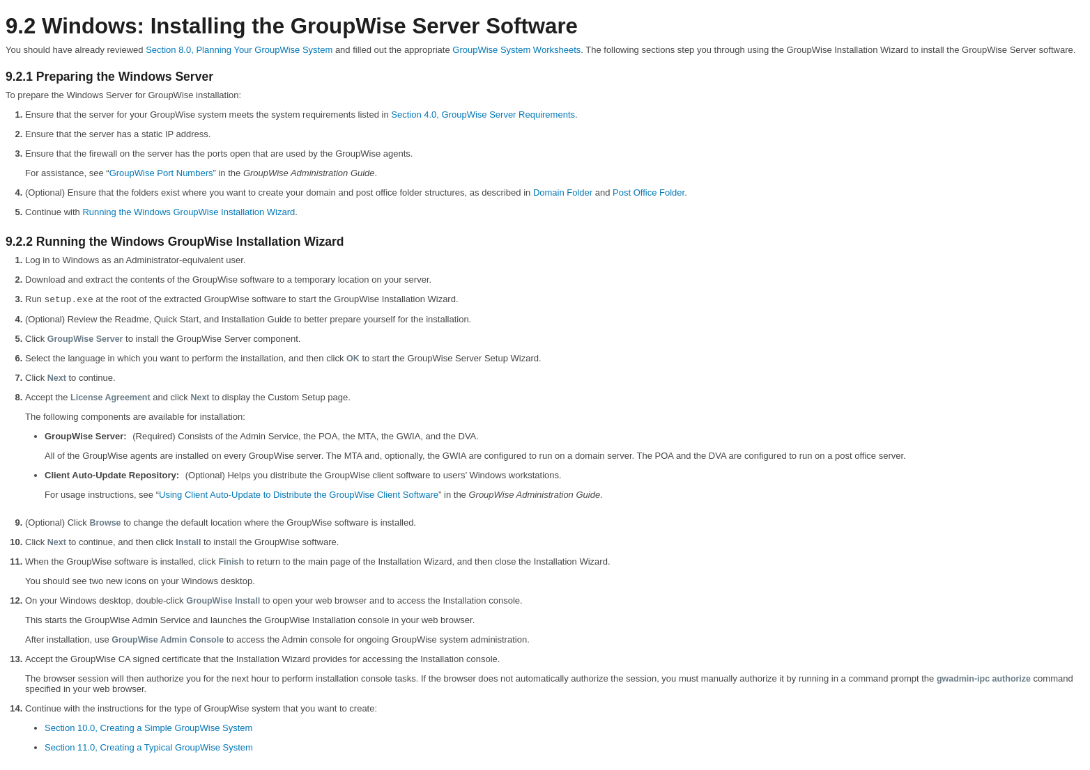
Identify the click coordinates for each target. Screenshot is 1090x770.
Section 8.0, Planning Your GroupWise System (239, 50)
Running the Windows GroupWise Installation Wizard (188, 212)
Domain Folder (562, 192)
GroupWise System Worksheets (516, 50)
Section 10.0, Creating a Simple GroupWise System (148, 728)
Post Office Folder (648, 192)
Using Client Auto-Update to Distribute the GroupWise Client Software (298, 494)
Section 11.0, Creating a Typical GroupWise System (149, 747)
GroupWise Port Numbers (161, 173)
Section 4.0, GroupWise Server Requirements (483, 114)
